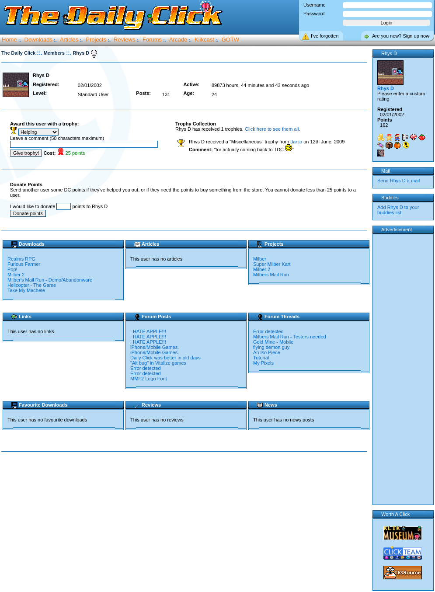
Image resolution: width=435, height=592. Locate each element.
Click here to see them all (272, 129)
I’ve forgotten (325, 35)
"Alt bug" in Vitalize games (158, 363)
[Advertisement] (186, 521)
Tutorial (261, 357)
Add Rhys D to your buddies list (398, 210)
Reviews (124, 39)
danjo (296, 141)
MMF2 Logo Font (148, 378)
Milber (259, 258)
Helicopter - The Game (31, 285)
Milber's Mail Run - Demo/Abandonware (49, 279)
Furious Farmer (23, 264)
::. (39, 52)
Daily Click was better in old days (165, 357)
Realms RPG (21, 258)
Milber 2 (15, 274)
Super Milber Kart (272, 264)
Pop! (12, 269)
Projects (96, 39)
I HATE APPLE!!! (148, 331)
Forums (152, 39)
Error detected (145, 368)
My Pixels (263, 363)
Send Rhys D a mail (398, 180)
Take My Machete (26, 290)
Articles (69, 39)
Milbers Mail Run (271, 274)
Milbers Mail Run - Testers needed (289, 336)
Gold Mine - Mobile (273, 342)
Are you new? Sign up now (400, 35)
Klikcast (204, 39)
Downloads (38, 39)
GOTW (230, 39)
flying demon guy (271, 347)
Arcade (178, 39)
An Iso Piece (266, 352)
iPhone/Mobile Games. (154, 347)
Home (9, 39)
